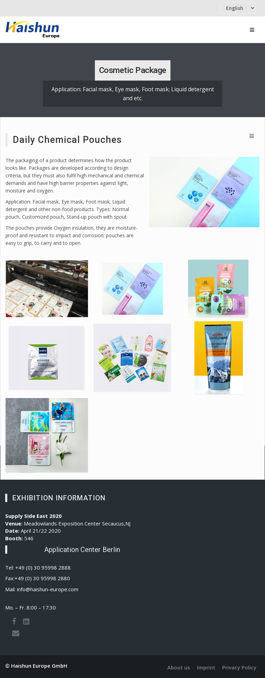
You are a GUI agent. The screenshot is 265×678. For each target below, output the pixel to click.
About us (178, 667)
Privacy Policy (239, 667)
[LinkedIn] (26, 621)
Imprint (206, 667)
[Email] (15, 633)
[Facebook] (14, 621)
